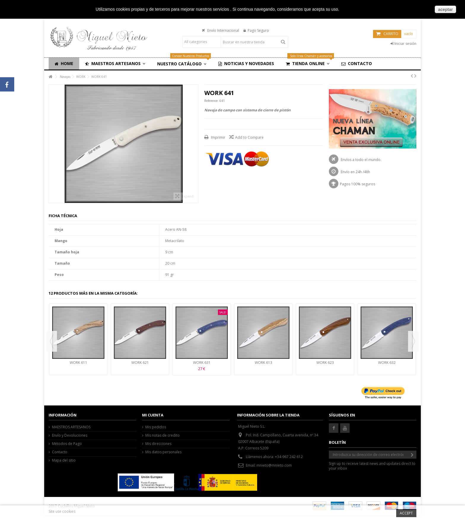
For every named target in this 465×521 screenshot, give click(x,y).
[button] (115, 64)
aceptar (445, 9)
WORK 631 (202, 362)
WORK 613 (263, 362)
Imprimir (217, 137)
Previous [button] (51, 341)
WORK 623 (325, 362)
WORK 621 (140, 362)
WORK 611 (78, 362)
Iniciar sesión (403, 43)
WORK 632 (387, 362)
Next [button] (413, 341)
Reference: (211, 101)
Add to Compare (249, 137)
